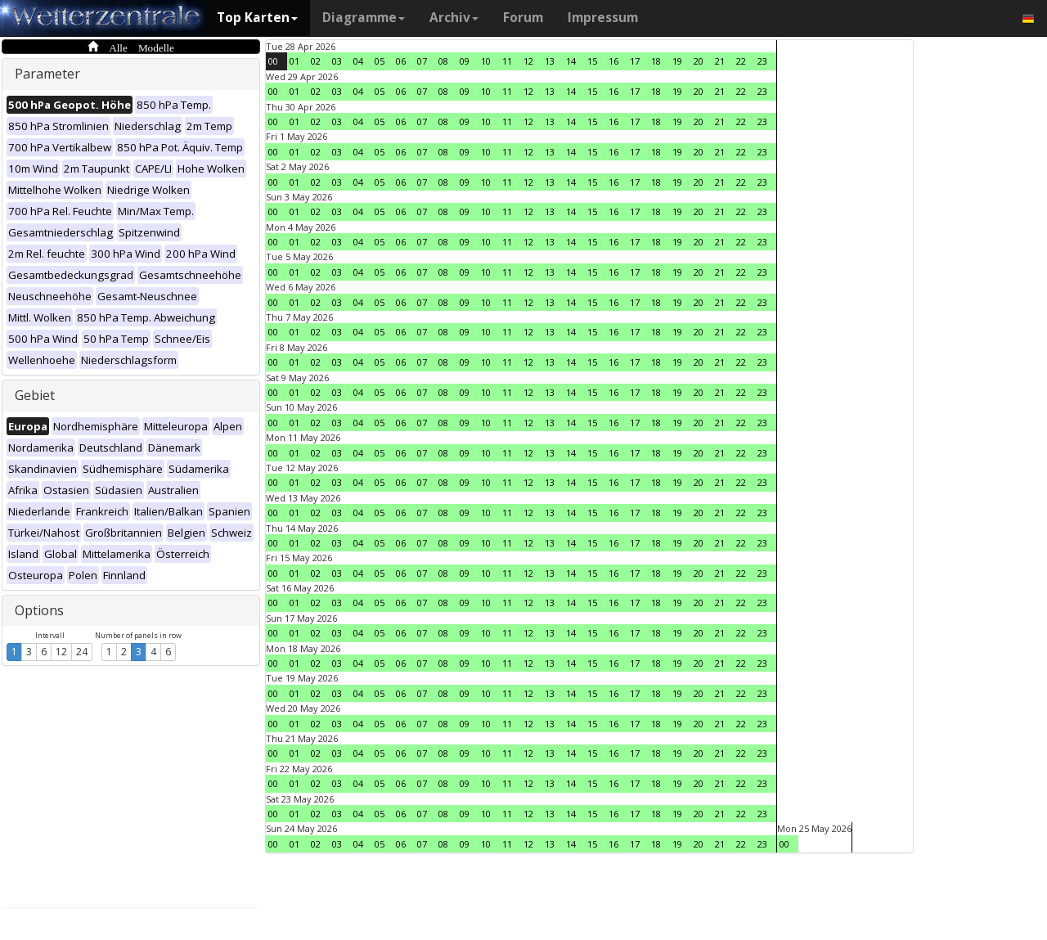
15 (592, 61)
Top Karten (257, 17)
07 (422, 61)
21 (720, 61)
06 (401, 61)
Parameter (47, 74)
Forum (523, 17)
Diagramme (363, 17)
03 (337, 61)
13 (550, 61)
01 (294, 61)
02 (316, 61)
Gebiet (35, 395)
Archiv (454, 17)
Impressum (603, 17)
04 (358, 61)
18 (656, 61)
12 (61, 652)
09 (465, 61)
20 (698, 61)
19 (677, 61)
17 (635, 61)
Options (39, 610)
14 (571, 61)
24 (82, 652)
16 (613, 61)
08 (443, 61)
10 (486, 61)
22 (741, 61)
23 (762, 61)
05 (379, 61)
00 (273, 61)
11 (507, 61)
